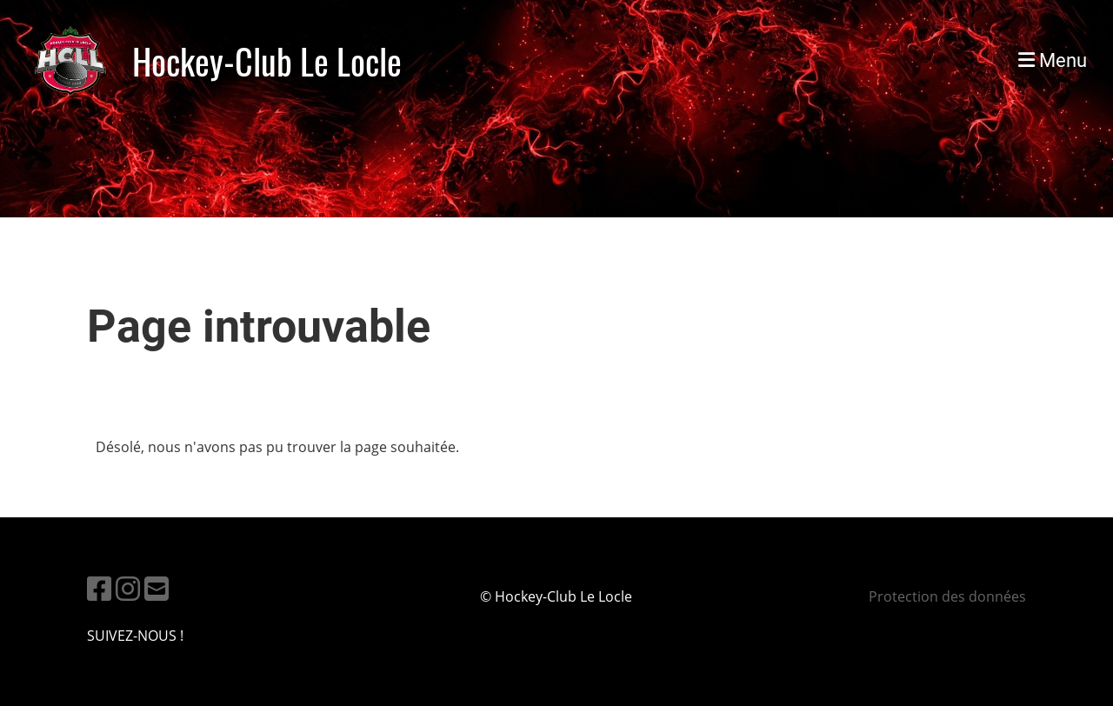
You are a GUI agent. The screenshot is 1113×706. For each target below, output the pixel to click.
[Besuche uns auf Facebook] (99, 588)
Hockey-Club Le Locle (267, 61)
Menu (1052, 60)
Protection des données (947, 596)
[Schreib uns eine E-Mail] (156, 588)
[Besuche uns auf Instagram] (128, 588)
